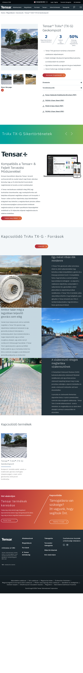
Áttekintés (62, 82)
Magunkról (48, 584)
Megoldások (27, 7)
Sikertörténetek (55, 7)
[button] (41, 2)
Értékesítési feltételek (62, 580)
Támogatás (66, 7)
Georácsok (19, 13)
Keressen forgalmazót (54, 75)
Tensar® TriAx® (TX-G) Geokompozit (36, 13)
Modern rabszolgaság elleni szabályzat (47, 582)
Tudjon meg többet (11, 218)
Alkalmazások (17, 7)
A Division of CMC (6, 2)
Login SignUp (54, 2)
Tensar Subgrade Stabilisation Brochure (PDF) (59, 95)
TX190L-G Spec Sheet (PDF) (53, 111)
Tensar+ (44, 7)
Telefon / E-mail (58, 522)
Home (3, 13)
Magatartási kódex (47, 580)
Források (37, 7)
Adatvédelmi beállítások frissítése (65, 584)
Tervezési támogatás (65, 2)
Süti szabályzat (33, 580)
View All (41, 246)
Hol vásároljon (77, 2)
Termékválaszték (62, 88)
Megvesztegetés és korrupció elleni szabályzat (17, 582)
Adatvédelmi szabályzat (18, 580)
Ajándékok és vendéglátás (70, 582)
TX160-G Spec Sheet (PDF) (53, 106)
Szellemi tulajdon (12, 584)
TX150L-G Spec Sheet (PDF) (53, 100)
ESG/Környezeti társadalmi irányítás (31, 584)
